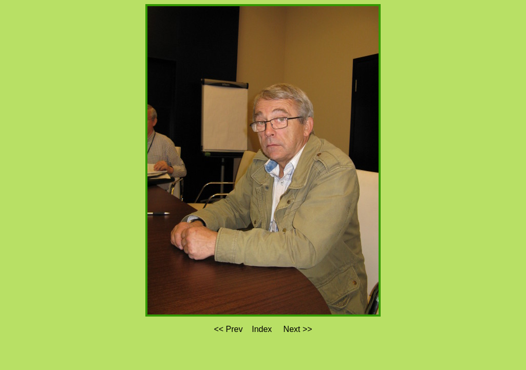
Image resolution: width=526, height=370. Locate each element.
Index (262, 329)
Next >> (298, 329)
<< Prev (228, 329)
